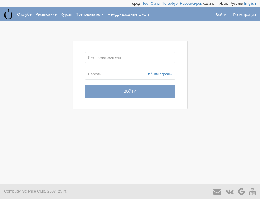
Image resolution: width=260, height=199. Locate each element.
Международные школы (128, 14)
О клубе (24, 14)
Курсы (66, 14)
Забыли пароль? (160, 74)
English (250, 3)
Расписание (46, 14)
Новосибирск (191, 3)
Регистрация (244, 14)
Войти (221, 14)
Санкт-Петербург (165, 3)
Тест (146, 3)
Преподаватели (89, 14)
